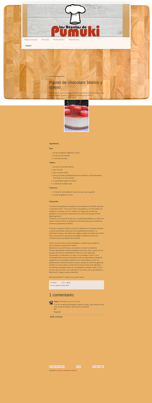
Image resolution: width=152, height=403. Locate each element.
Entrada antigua (98, 367)
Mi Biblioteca (58, 39)
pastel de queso (60, 285)
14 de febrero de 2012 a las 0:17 (69, 301)
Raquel (56, 301)
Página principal (30, 39)
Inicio (78, 367)
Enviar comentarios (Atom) (67, 370)
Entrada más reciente (57, 367)
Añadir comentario (56, 317)
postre (67, 285)
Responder (57, 312)
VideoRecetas (73, 39)
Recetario (45, 39)
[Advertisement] (76, 59)
